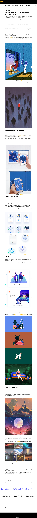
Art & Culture (21, 5)
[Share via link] (10, 480)
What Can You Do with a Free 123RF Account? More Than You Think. (18, 496)
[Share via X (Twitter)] (6, 480)
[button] (35, 5)
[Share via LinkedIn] (8, 480)
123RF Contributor (7, 5)
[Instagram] (16, 515)
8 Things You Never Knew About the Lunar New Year (30, 496)
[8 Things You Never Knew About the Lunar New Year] (30, 491)
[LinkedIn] (20, 515)
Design (5, 477)
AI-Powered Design (28, 5)
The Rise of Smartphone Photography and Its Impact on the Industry (6, 496)
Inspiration (8, 477)
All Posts (2, 5)
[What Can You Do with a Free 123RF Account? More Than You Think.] (18, 491)
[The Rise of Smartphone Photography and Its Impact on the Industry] (6, 491)
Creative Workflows (15, 5)
